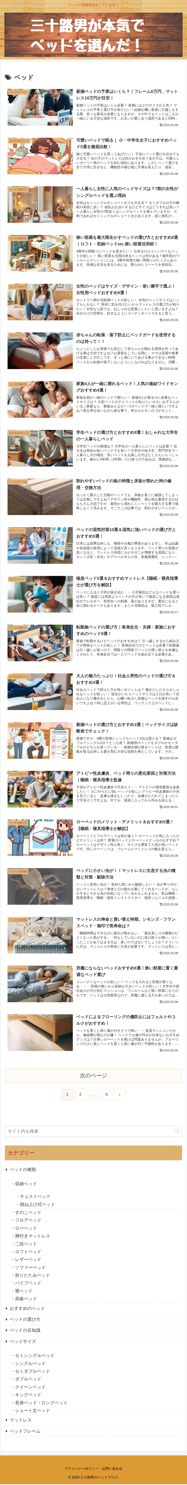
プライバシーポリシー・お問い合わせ (93, 1469)
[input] (93, 1132)
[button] (177, 1132)
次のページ (93, 1076)
